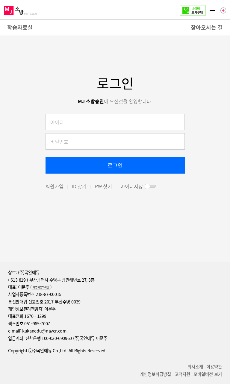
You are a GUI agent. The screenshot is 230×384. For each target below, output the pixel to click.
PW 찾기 (103, 186)
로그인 (115, 165)
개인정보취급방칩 (155, 374)
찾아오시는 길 (207, 27)
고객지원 (182, 374)
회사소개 (195, 366)
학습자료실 (20, 27)
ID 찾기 (79, 186)
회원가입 (54, 186)
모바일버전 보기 (207, 374)
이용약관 (214, 366)
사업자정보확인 (41, 287)
